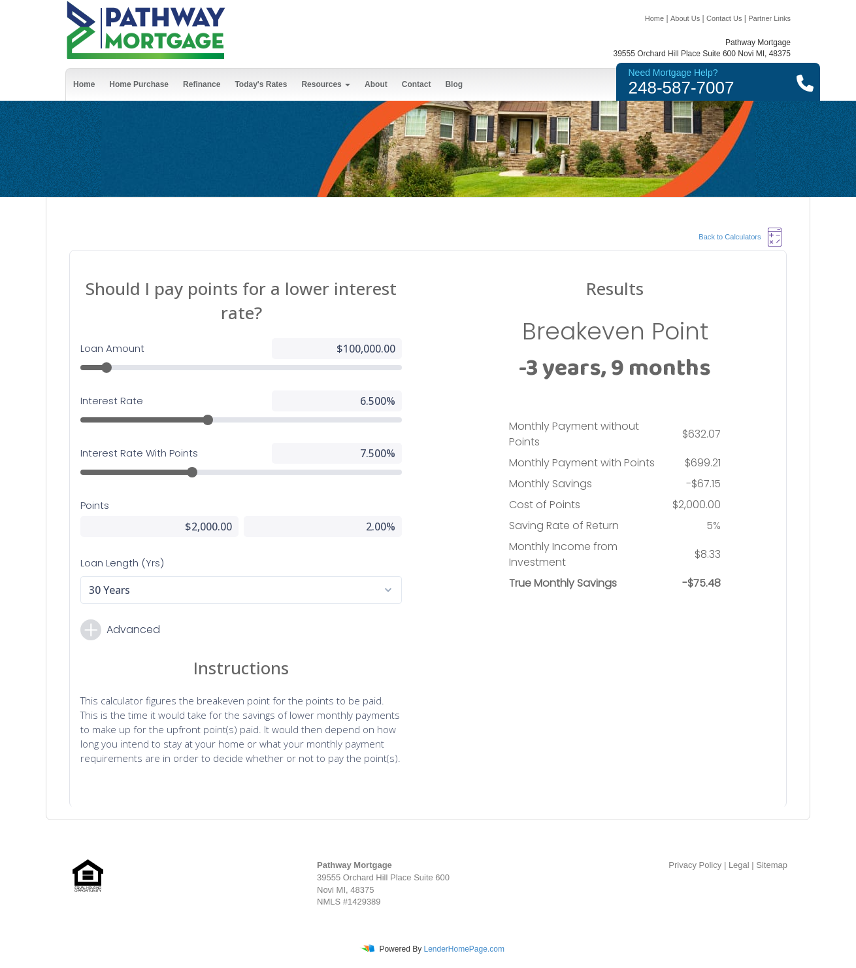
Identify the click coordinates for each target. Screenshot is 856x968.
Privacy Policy (694, 865)
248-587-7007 (681, 87)
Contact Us (724, 18)
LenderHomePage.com (463, 949)
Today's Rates (261, 84)
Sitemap (771, 865)
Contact (416, 84)
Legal (739, 865)
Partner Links (769, 18)
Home (654, 18)
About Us (685, 18)
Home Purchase (139, 84)
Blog (454, 84)
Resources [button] (325, 84)
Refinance (201, 84)
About (376, 84)
